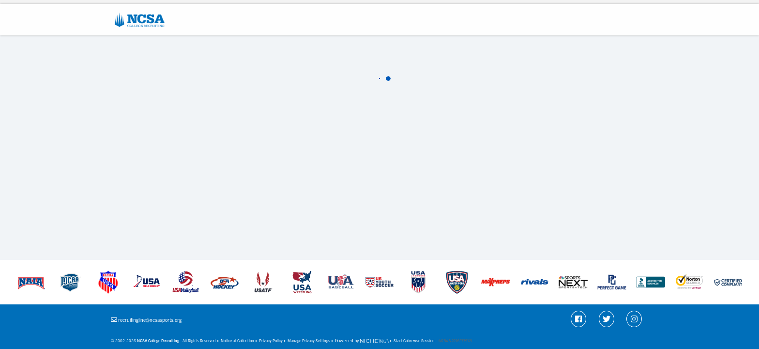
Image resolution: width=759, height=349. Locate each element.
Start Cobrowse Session (414, 340)
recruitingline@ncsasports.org (150, 320)
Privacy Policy (271, 340)
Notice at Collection (237, 340)
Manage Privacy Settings (309, 340)
